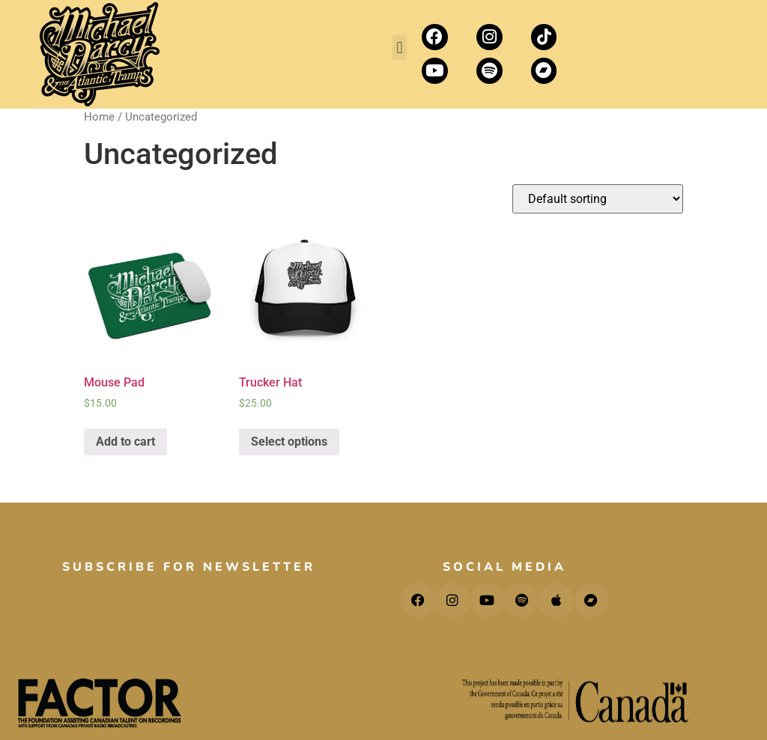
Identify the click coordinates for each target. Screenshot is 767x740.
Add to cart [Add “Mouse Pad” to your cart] (125, 441)
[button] (399, 47)
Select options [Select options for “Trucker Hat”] (289, 441)
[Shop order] (597, 198)
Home (99, 117)
